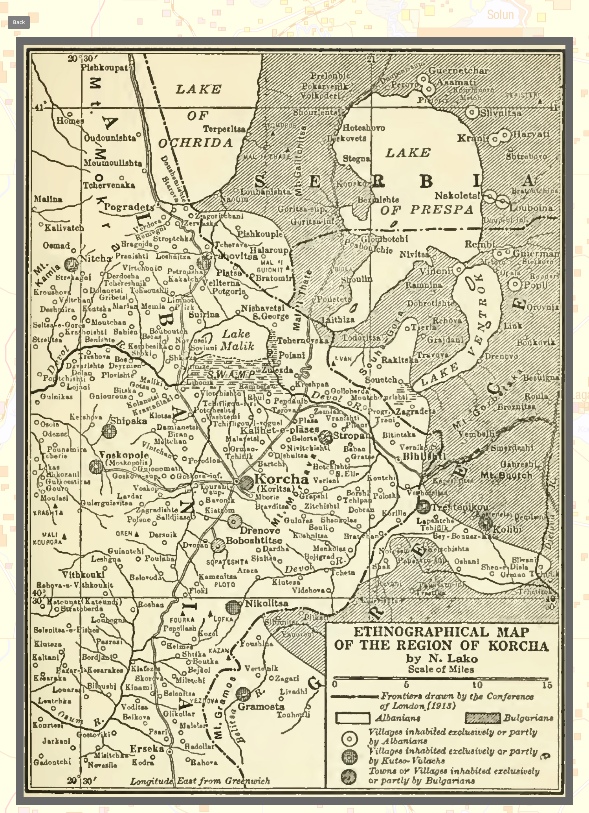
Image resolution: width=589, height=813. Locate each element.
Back (19, 22)
